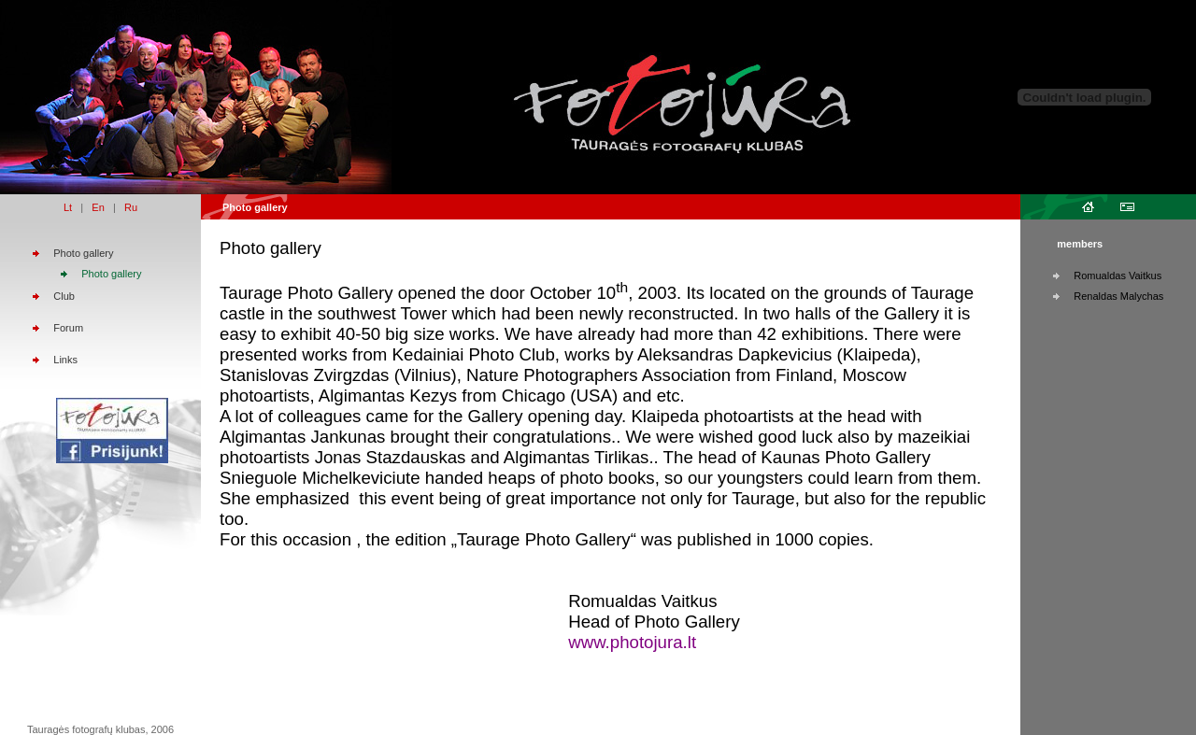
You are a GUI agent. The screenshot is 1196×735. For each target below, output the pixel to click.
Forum (68, 327)
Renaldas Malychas (1118, 296)
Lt (68, 207)
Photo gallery (83, 253)
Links (65, 359)
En (98, 207)
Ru (130, 207)
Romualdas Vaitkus (1117, 275)
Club (64, 296)
